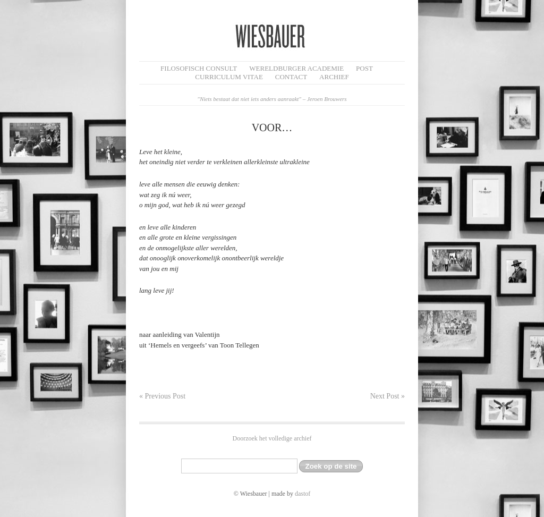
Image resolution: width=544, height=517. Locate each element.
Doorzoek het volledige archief (272, 438)
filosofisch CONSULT (198, 68)
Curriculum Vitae (229, 77)
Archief (334, 77)
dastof (302, 493)
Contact (291, 77)
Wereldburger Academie (296, 68)
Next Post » (387, 396)
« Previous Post (162, 396)
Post (364, 68)
